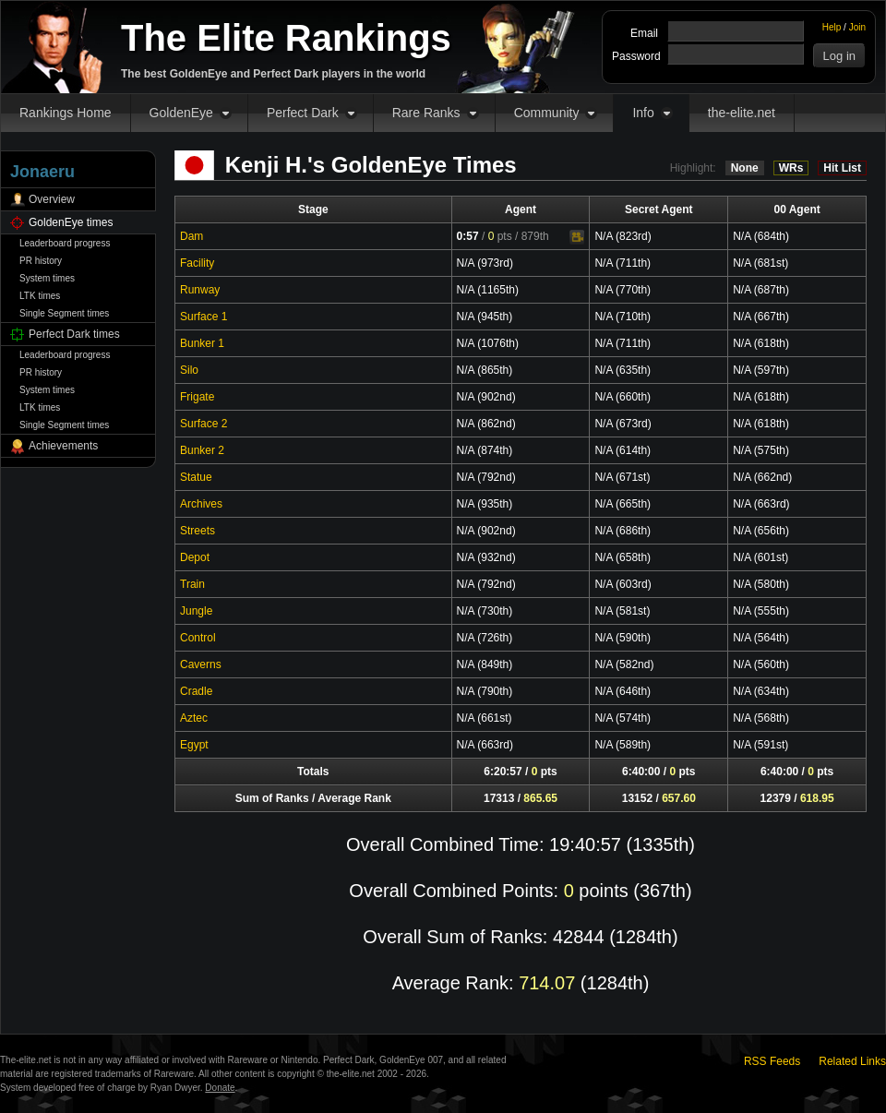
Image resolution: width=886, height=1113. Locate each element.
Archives (201, 503)
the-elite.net (741, 112)
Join (857, 27)
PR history (40, 261)
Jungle (196, 610)
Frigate (197, 396)
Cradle (196, 691)
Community (547, 112)
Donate (219, 1088)
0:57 (468, 236)
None (745, 168)
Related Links (852, 1061)
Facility (197, 263)
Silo (189, 370)
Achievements (63, 445)
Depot (195, 557)
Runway (200, 289)
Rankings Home (65, 112)
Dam (191, 236)
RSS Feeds (772, 1061)
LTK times (39, 296)
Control (198, 637)
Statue (196, 477)
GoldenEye (181, 112)
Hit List (842, 168)
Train (192, 584)
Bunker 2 (202, 450)
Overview (52, 199)
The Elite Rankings (286, 38)
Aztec (194, 718)
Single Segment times (64, 313)
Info (642, 112)
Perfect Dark (303, 112)
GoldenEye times (71, 222)
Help (832, 27)
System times (47, 278)
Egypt (194, 744)
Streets (197, 530)
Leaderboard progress (64, 243)
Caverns (201, 664)
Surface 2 (203, 423)
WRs (791, 168)
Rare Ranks (426, 112)
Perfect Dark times (74, 334)
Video (577, 237)
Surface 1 (203, 316)
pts (500, 236)
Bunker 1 (202, 343)
